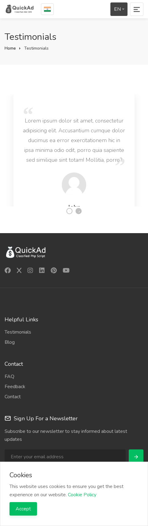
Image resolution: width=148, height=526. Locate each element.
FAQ (9, 376)
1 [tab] (69, 211)
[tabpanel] (74, 145)
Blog (10, 342)
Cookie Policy (82, 494)
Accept (23, 508)
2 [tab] (79, 211)
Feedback (15, 386)
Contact (13, 396)
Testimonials (18, 332)
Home (10, 48)
